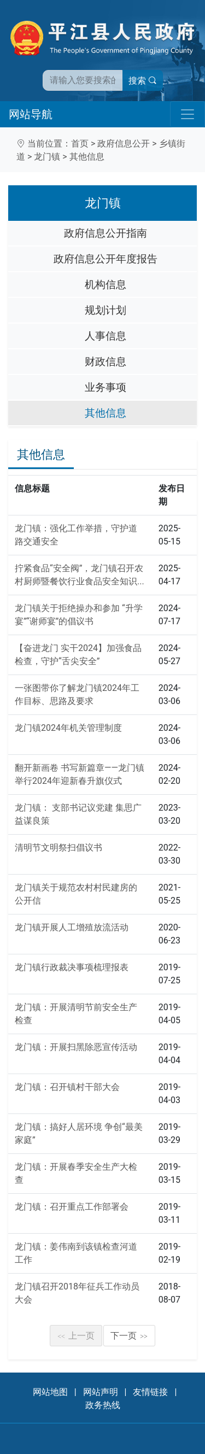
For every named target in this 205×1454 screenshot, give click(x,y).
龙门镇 (47, 156)
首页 (80, 143)
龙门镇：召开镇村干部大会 (67, 1087)
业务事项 (105, 387)
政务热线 (102, 1405)
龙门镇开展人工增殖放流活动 (71, 927)
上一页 (76, 1335)
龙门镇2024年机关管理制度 (68, 728)
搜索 (142, 80)
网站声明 (100, 1392)
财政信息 (105, 361)
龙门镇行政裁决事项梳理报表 (71, 967)
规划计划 (105, 310)
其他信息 (86, 156)
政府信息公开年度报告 (105, 259)
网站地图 (50, 1392)
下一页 (129, 1335)
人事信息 (105, 336)
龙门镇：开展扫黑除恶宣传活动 (76, 1047)
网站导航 (30, 114)
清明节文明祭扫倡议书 (58, 847)
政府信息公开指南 (105, 233)
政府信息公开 (123, 143)
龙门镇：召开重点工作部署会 (71, 1206)
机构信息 (105, 284)
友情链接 (150, 1392)
